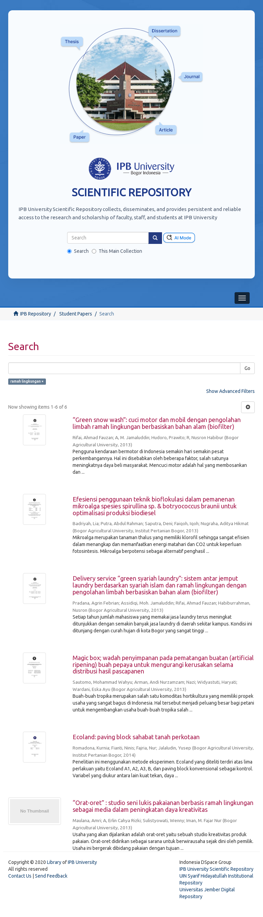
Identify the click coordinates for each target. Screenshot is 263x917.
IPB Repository (35, 314)
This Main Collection (117, 251)
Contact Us (20, 876)
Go (247, 368)
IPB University (82, 862)
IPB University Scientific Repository (216, 869)
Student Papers (75, 314)
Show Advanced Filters (230, 391)
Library (54, 862)
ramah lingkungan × (26, 381)
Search (78, 251)
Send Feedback (51, 876)
